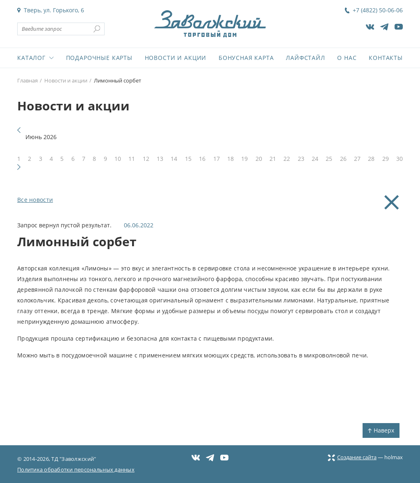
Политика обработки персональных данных (76, 469)
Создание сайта (352, 457)
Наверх (381, 430)
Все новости (35, 200)
